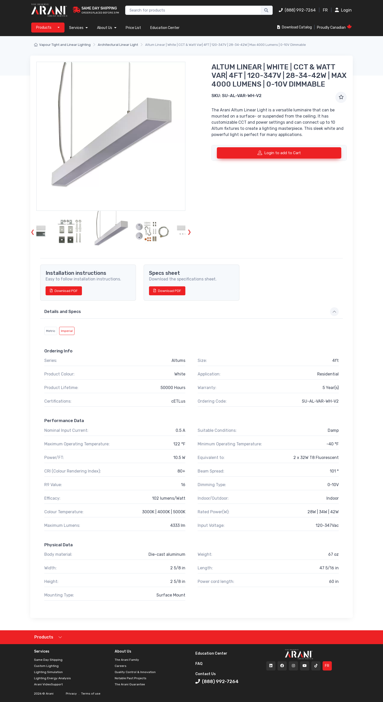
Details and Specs (62, 311)
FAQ (199, 664)
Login (343, 10)
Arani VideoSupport (48, 684)
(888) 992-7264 (297, 10)
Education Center (164, 28)
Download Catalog (294, 27)
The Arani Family (127, 660)
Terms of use (90, 693)
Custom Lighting (46, 666)
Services (78, 28)
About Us (106, 28)
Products (43, 637)
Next (189, 231)
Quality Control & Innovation (135, 672)
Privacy (72, 693)
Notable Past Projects (130, 678)
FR (325, 10)
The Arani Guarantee (130, 684)
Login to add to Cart (279, 152)
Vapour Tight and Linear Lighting (62, 45)
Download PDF (64, 291)
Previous (32, 231)
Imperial (67, 331)
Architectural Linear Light (118, 45)
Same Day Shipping (48, 660)
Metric (50, 331)
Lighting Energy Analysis (52, 678)
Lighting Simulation (48, 672)
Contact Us (205, 674)
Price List (133, 28)
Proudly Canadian (334, 27)
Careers (120, 666)
